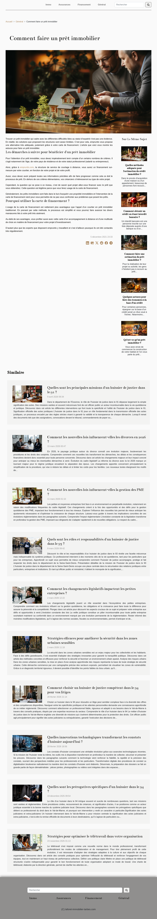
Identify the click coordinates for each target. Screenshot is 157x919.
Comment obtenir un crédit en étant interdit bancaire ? (134, 214)
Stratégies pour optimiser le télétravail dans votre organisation (95, 836)
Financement (84, 5)
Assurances (64, 5)
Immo (48, 5)
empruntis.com (27, 167)
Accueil (9, 21)
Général (102, 5)
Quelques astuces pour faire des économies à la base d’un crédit (134, 300)
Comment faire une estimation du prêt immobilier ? (134, 257)
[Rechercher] (129, 4)
